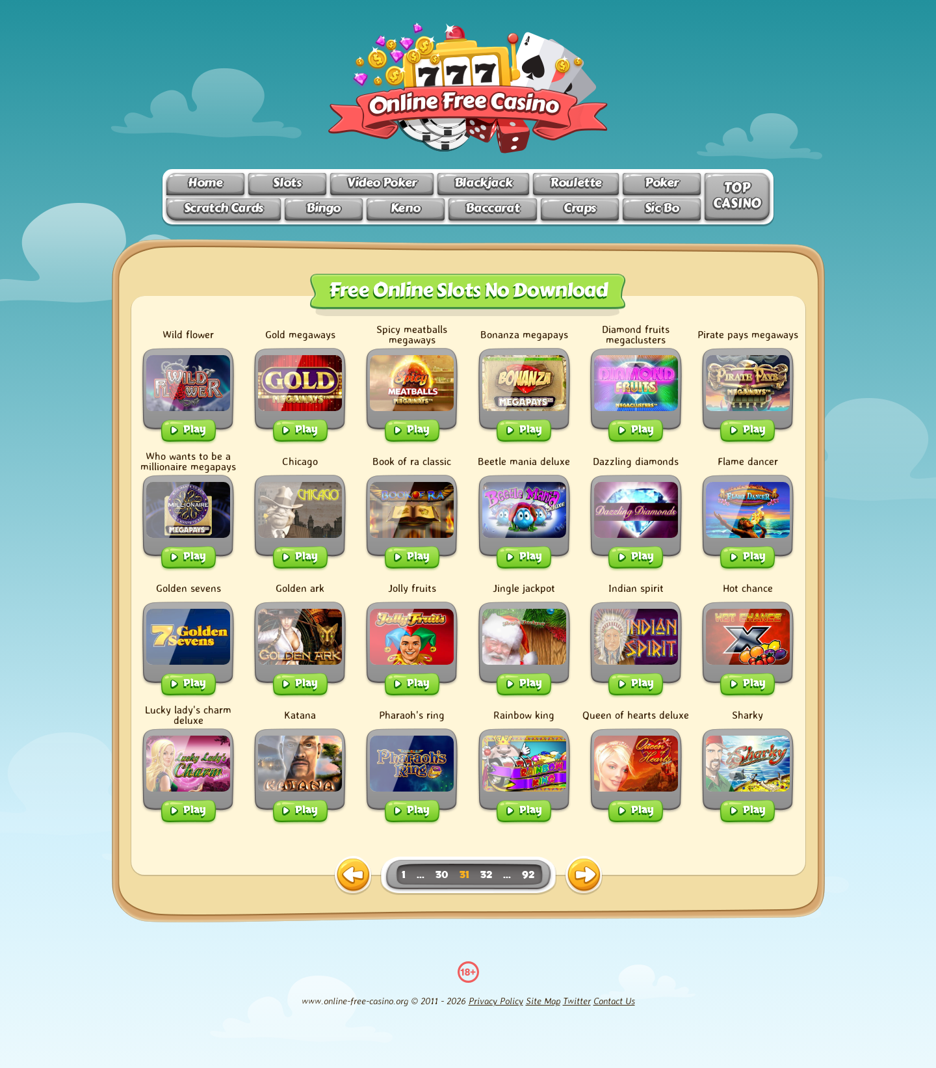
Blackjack (483, 182)
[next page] (584, 875)
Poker (662, 182)
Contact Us (614, 1000)
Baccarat (492, 207)
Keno (405, 207)
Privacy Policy (496, 1000)
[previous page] (353, 875)
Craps (580, 207)
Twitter (577, 1000)
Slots (287, 182)
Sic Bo (662, 207)
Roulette (576, 182)
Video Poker (382, 182)
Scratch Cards (223, 207)
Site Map (543, 1000)
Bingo (323, 207)
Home (205, 182)
